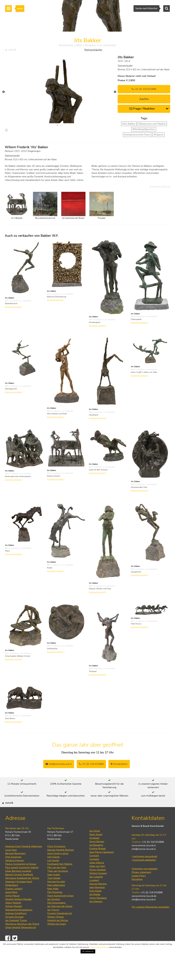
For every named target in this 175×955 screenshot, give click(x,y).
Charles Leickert (14, 897)
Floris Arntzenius (56, 855)
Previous (3, 93)
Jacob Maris (11, 900)
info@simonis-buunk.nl (144, 857)
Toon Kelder (54, 886)
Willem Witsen (55, 925)
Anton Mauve (12, 904)
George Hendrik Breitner (60, 858)
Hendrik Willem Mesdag (18, 907)
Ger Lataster (96, 885)
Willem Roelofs (13, 914)
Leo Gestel (53, 869)
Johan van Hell (97, 874)
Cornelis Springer (14, 925)
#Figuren (158, 135)
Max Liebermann (56, 893)
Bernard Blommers (15, 862)
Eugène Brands (97, 857)
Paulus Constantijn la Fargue (20, 872)
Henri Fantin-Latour (58, 862)
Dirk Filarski (53, 865)
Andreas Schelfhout (15, 922)
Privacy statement (141, 881)
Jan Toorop (53, 918)
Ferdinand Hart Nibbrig (59, 872)
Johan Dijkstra (96, 871)
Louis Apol (11, 858)
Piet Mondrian (54, 900)
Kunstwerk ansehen (14, 308)
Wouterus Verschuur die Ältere (22, 932)
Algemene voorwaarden (145, 877)
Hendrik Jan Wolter (57, 929)
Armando (94, 846)
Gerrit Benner (96, 850)
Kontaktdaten (119, 765)
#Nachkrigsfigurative (143, 130)
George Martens (98, 892)
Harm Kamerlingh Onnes (60, 904)
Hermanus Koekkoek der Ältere (22, 886)
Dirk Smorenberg (56, 911)
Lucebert (94, 888)
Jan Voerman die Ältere (59, 914)
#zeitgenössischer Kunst (137, 135)
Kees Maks (53, 897)
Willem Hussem (98, 881)
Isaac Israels (53, 883)
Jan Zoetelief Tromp (16, 929)
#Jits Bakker (128, 125)
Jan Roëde (94, 903)
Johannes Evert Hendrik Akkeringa (23, 855)
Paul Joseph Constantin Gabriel (22, 876)
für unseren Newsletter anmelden (150, 915)
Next (115, 93)
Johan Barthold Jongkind (18, 879)
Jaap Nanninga (97, 896)
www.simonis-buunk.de (144, 904)
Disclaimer (137, 888)
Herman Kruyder (56, 890)
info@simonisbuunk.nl (59, 765)
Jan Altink (94, 839)
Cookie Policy (139, 884)
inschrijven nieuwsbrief (144, 865)
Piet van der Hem (56, 876)
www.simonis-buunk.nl (144, 854)
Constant (94, 864)
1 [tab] (57, 126)
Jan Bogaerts (96, 853)
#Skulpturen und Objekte (152, 125)
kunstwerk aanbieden (144, 868)
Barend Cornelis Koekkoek (19, 883)
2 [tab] (61, 126)
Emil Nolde (95, 899)
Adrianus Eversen (14, 869)
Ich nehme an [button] (87, 951)
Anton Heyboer (97, 878)
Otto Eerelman (13, 865)
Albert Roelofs (13, 911)
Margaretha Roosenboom (18, 918)
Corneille (94, 867)
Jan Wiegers (95, 910)
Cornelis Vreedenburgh (59, 922)
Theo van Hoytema (57, 879)
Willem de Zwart (56, 932)
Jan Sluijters (53, 907)
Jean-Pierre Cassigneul (101, 860)
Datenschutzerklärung (99, 947)
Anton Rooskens (98, 906)
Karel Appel (95, 843)
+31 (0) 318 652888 (144, 90)
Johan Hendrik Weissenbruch (20, 936)
